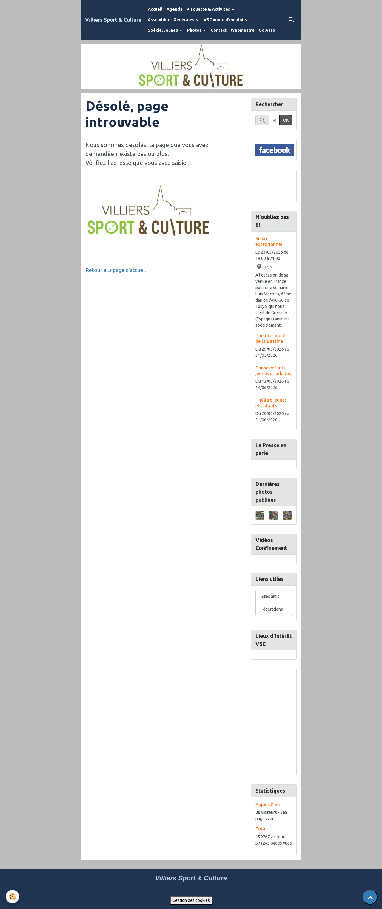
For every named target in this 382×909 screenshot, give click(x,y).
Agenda (174, 9)
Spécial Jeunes (163, 30)
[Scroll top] (370, 897)
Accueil (155, 9)
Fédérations (272, 609)
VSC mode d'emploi (224, 19)
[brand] (113, 20)
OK (286, 120)
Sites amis (270, 596)
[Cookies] (12, 896)
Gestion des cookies (191, 900)
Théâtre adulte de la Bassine (271, 338)
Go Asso (267, 30)
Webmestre (243, 30)
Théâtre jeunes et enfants (271, 402)
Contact (219, 30)
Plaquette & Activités (209, 9)
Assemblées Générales (171, 19)
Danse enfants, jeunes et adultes (273, 370)
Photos (194, 30)
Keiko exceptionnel (268, 241)
